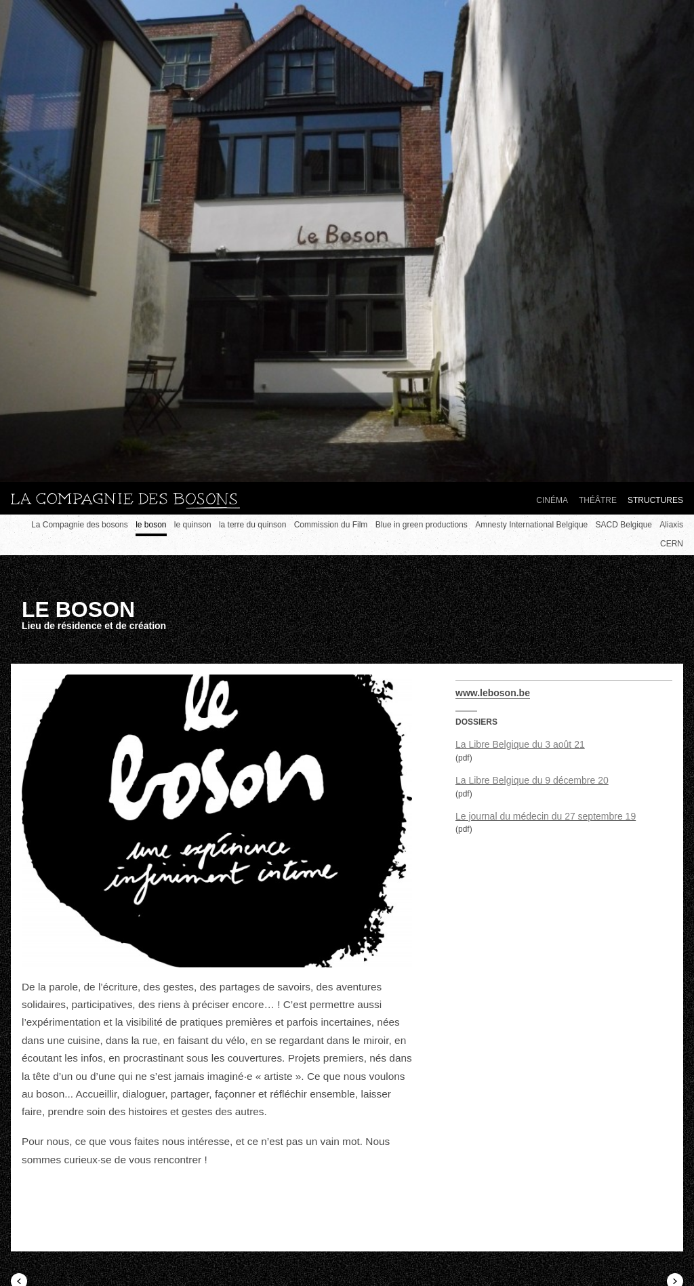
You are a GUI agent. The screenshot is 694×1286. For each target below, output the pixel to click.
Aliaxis (671, 524)
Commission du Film (331, 524)
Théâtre (598, 500)
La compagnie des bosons (125, 501)
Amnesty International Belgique (531, 524)
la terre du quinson (252, 524)
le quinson (192, 524)
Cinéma (552, 500)
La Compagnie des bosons (79, 524)
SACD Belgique (624, 524)
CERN (671, 543)
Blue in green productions (421, 524)
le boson (151, 524)
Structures (655, 500)
